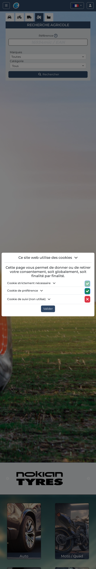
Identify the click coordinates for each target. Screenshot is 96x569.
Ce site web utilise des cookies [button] (48, 257)
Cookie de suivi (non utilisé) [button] (28, 299)
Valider (48, 308)
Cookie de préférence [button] (25, 290)
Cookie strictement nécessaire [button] (31, 283)
